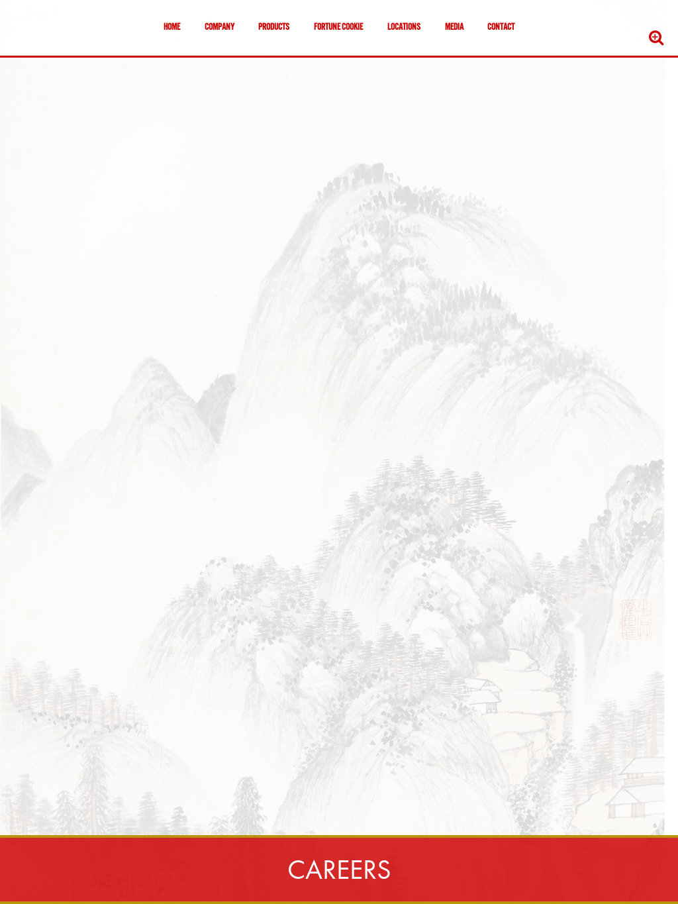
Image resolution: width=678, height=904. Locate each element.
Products (273, 27)
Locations (403, 27)
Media (454, 27)
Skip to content (49, 61)
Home (172, 27)
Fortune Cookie (338, 27)
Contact (500, 27)
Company (219, 27)
